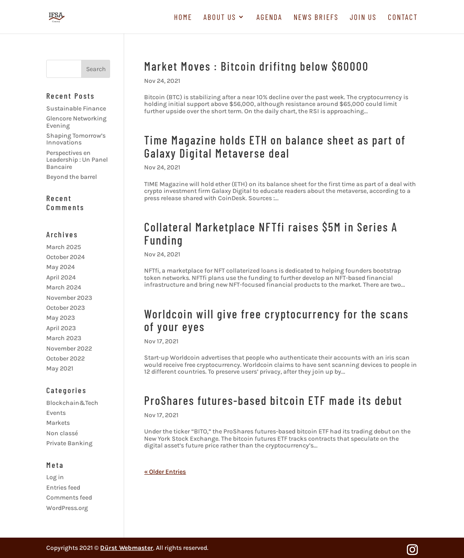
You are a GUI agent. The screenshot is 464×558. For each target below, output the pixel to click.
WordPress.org (67, 508)
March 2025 (63, 247)
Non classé (62, 433)
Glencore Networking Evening (76, 122)
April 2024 (61, 277)
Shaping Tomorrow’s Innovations (76, 139)
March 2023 (63, 338)
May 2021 (59, 368)
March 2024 (63, 287)
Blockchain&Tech (72, 403)
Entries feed (63, 487)
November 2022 (69, 348)
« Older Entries (165, 472)
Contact (403, 17)
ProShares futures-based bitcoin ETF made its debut (273, 400)
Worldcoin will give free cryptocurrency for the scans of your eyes (276, 320)
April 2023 (61, 328)
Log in (55, 477)
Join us (363, 17)
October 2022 (65, 358)
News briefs (316, 17)
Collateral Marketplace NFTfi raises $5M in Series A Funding (270, 233)
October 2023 (65, 308)
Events (56, 413)
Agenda (269, 17)
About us (219, 17)
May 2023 (60, 318)
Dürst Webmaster (126, 548)
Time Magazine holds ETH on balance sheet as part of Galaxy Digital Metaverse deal (275, 146)
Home (183, 17)
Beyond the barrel (71, 177)
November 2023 (69, 298)
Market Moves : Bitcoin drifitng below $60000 (256, 66)
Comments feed (69, 497)
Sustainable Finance (76, 108)
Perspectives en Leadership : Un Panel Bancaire (77, 160)
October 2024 (65, 257)
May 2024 (60, 267)
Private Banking (69, 443)
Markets (58, 423)
